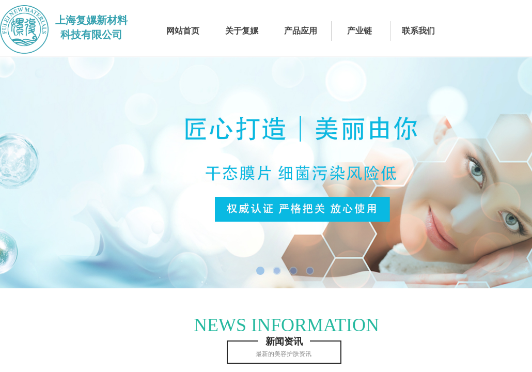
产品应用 (300, 30)
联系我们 (418, 30)
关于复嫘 (241, 30)
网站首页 (182, 30)
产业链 (359, 30)
